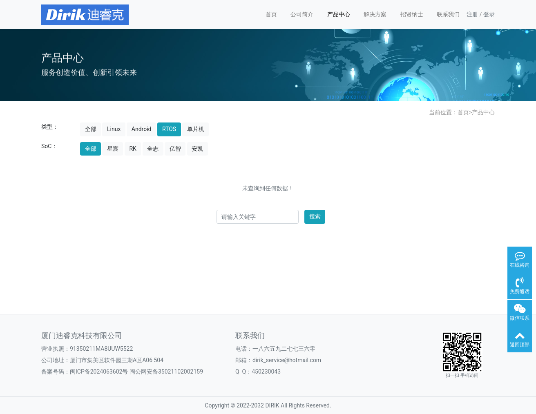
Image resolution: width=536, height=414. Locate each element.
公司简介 (301, 14)
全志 (153, 148)
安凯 (197, 148)
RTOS (169, 129)
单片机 (195, 129)
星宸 (112, 148)
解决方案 (375, 14)
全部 (90, 129)
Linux (114, 129)
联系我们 (448, 14)
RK (132, 148)
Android (142, 129)
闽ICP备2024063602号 (99, 371)
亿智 (175, 148)
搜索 (315, 216)
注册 (472, 14)
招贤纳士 (411, 14)
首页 (271, 14)
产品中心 (338, 14)
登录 (489, 14)
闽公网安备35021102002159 (166, 371)
